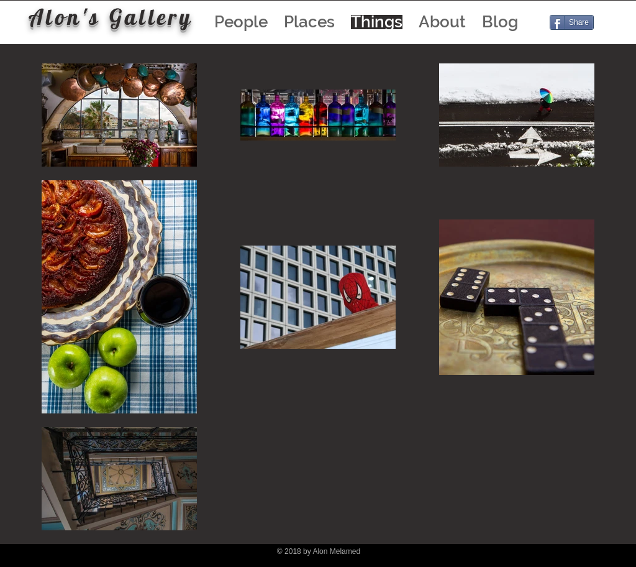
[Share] (572, 22)
